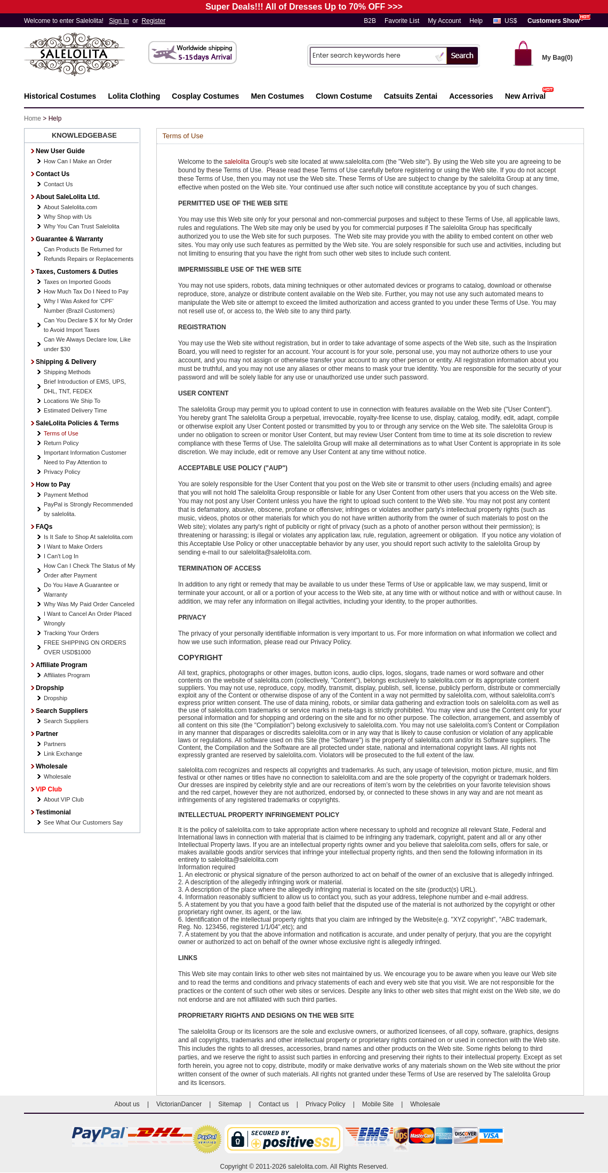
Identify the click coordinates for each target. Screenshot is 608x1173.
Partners (55, 744)
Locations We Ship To (72, 401)
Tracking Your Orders (71, 633)
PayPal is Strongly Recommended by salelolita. (88, 509)
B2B (370, 21)
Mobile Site (378, 1104)
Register (154, 21)
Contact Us (58, 184)
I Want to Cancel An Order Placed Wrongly (88, 619)
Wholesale (57, 776)
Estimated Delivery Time (75, 410)
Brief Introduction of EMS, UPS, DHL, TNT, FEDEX (85, 386)
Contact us (273, 1104)
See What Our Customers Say (83, 822)
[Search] (371, 55)
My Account (444, 21)
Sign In (119, 21)
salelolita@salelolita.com (274, 552)
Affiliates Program (67, 675)
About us (127, 1104)
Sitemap (230, 1104)
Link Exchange (63, 753)
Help (476, 21)
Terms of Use (61, 433)
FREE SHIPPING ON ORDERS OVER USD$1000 (85, 647)
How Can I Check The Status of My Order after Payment (89, 570)
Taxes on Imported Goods (77, 282)
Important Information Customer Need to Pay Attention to (85, 457)
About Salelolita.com (70, 207)
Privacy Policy (62, 472)
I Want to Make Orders (73, 546)
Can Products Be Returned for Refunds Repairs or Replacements (88, 254)
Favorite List (402, 21)
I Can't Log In (61, 556)
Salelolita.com (85, 55)
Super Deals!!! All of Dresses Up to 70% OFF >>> (304, 6)
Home (32, 118)
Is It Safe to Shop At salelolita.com (88, 537)
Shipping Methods (67, 372)
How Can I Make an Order (78, 161)
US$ (511, 21)
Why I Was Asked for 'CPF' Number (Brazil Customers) (79, 306)
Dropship (55, 698)
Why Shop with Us (68, 216)
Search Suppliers (66, 721)
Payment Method (66, 495)
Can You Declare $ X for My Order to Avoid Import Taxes (88, 325)
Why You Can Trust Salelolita (81, 226)
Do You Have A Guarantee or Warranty (81, 590)
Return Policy (61, 443)
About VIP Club (64, 799)
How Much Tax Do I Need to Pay (86, 291)
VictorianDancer (179, 1104)
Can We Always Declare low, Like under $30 (87, 344)
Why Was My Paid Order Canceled (89, 604)
